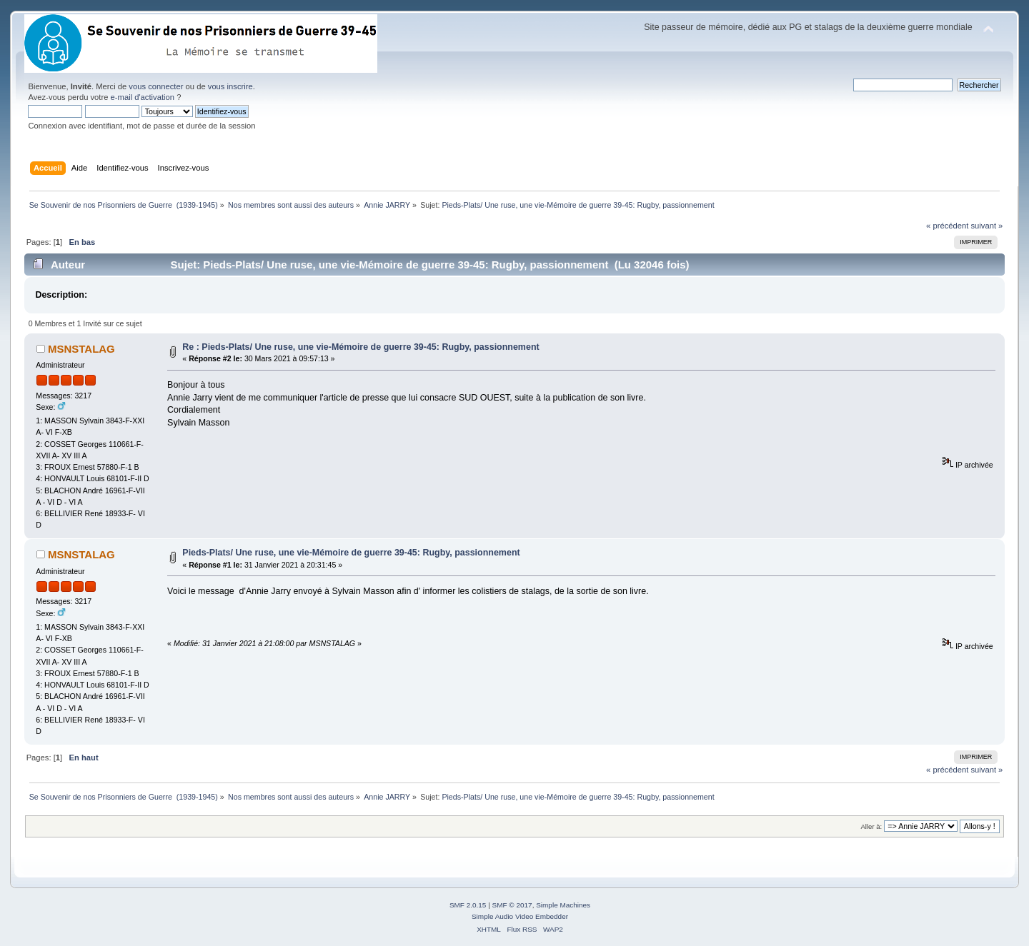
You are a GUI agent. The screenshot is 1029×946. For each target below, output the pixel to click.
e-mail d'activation (142, 97)
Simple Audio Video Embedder (520, 916)
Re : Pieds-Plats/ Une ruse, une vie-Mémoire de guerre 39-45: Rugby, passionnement (360, 347)
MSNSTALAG (81, 349)
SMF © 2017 (512, 905)
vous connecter (156, 86)
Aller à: (872, 826)
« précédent (947, 225)
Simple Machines (563, 905)
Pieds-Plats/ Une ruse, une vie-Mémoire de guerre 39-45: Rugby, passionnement (351, 553)
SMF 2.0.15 (468, 905)
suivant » (986, 225)
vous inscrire (230, 86)
